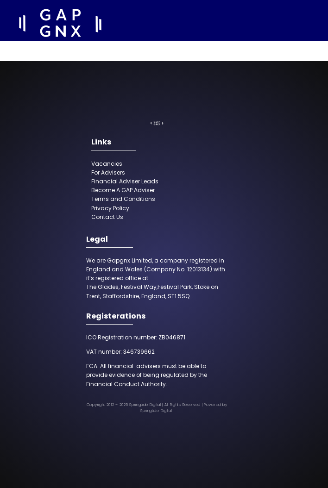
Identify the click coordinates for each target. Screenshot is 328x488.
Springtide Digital (156, 410)
